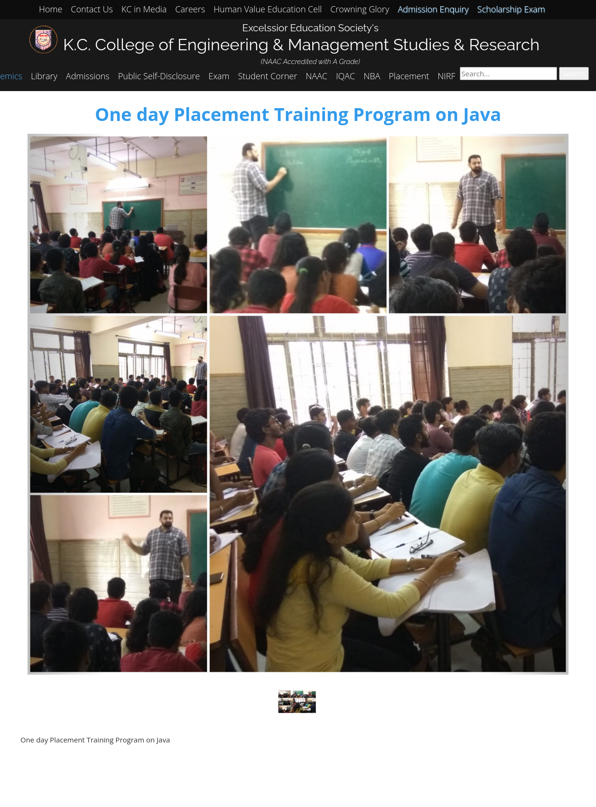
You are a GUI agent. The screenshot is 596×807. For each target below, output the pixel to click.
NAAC (316, 76)
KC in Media (144, 9)
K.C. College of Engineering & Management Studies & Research (301, 44)
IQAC (345, 76)
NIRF (446, 76)
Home (50, 9)
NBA (371, 76)
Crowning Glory (359, 9)
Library (44, 76)
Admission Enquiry (433, 9)
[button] (68, 404)
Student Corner (268, 76)
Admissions (88, 76)
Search (574, 73)
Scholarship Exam (511, 9)
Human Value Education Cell (268, 9)
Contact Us (92, 9)
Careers (190, 9)
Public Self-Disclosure (159, 76)
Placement (409, 76)
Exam (218, 76)
